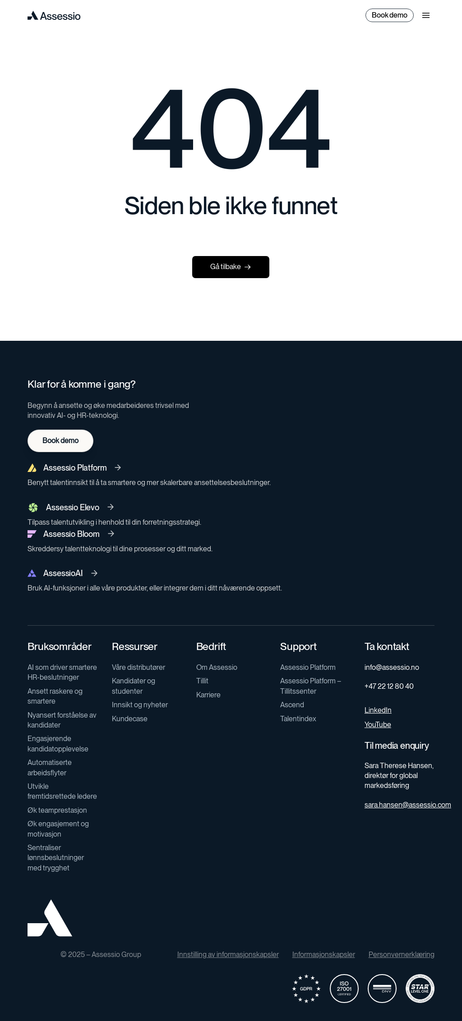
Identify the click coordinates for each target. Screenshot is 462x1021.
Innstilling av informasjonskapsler (228, 954)
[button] (425, 15)
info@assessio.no (392, 667)
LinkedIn (378, 710)
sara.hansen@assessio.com (408, 805)
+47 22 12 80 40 (389, 686)
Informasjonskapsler (323, 954)
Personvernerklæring (401, 954)
